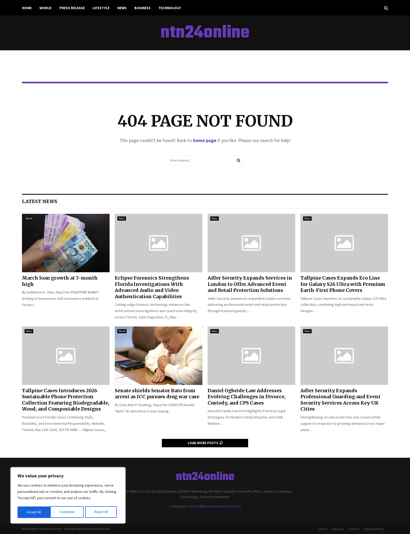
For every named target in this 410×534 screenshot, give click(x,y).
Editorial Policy (374, 529)
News (122, 8)
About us (338, 529)
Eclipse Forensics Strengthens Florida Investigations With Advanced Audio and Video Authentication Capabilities (152, 287)
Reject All (68, 512)
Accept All (102, 512)
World (45, 8)
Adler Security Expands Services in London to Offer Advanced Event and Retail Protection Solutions (250, 284)
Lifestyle (101, 8)
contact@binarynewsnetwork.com (214, 506)
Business (142, 8)
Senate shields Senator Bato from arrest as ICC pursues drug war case (157, 394)
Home (27, 8)
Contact (354, 529)
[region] (68, 496)
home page (204, 140)
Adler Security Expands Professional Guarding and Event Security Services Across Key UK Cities (340, 400)
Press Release (72, 8)
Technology (169, 8)
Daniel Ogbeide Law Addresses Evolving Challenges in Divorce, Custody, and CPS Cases (247, 397)
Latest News (39, 201)
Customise (34, 512)
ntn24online (205, 33)
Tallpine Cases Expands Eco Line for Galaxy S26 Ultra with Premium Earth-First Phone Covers (342, 284)
